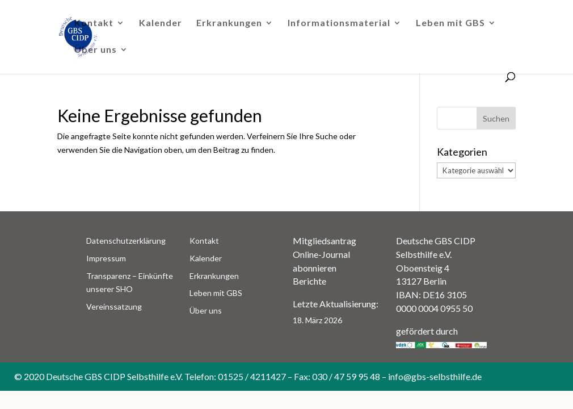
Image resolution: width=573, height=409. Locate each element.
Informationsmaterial (339, 23)
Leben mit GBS (450, 23)
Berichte (309, 281)
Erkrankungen (229, 23)
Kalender (160, 23)
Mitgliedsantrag (324, 240)
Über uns (95, 50)
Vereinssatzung (114, 306)
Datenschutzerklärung (126, 240)
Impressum (106, 258)
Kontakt (93, 23)
